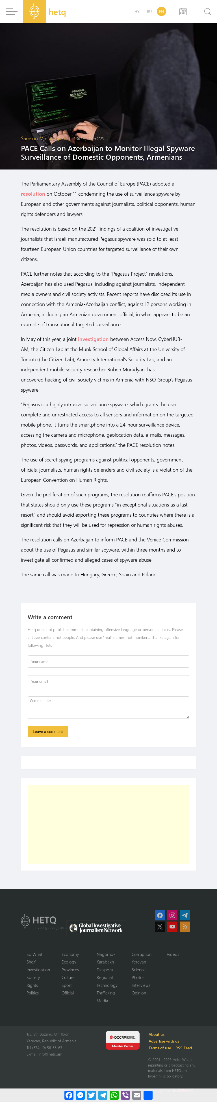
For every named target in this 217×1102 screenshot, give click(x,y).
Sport (67, 985)
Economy (70, 954)
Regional (105, 977)
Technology (107, 985)
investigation (93, 339)
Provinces (70, 969)
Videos (173, 954)
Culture (68, 977)
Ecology (69, 962)
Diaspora (105, 969)
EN (161, 11)
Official (68, 993)
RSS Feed (183, 1047)
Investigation (38, 969)
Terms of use (160, 1047)
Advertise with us (164, 1041)
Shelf (31, 962)
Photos (138, 977)
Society (33, 977)
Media (102, 1000)
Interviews (141, 985)
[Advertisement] (108, 824)
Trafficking (106, 993)
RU (149, 11)
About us (156, 1034)
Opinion (139, 993)
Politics (33, 993)
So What (34, 954)
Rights (32, 985)
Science (139, 969)
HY (137, 11)
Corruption (141, 954)
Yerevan (139, 962)
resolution (33, 193)
